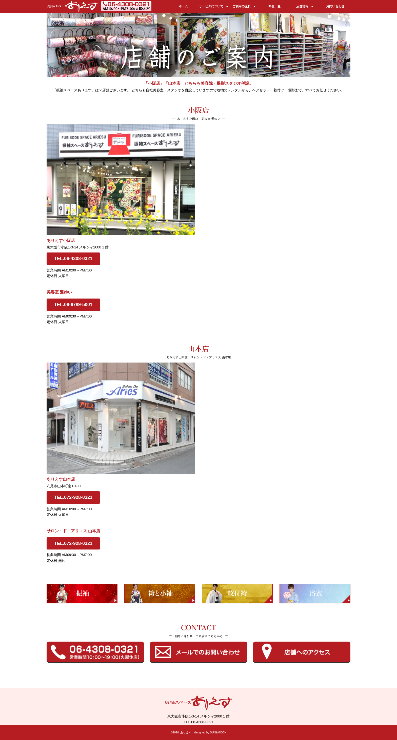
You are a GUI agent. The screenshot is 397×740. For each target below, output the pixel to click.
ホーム (183, 6)
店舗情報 (302, 6)
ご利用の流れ (241, 6)
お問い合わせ (335, 6)
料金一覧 (274, 6)
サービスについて (211, 6)
